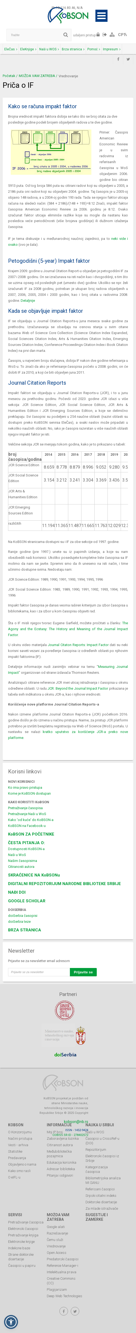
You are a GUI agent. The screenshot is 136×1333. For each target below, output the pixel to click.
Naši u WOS (49, 49)
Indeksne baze (19, 1248)
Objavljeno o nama (22, 1164)
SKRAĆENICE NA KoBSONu (34, 875)
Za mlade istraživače (101, 1208)
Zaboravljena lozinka (63, 1138)
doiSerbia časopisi (22, 916)
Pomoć (93, 49)
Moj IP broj (55, 1132)
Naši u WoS (17, 855)
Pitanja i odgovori (60, 1175)
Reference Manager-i (62, 1266)
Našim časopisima (22, 861)
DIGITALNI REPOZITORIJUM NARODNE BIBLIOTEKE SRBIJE (64, 883)
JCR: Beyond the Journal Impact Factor (78, 688)
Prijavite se (83, 972)
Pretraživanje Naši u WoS (27, 814)
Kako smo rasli (19, 1171)
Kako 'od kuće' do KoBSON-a (30, 820)
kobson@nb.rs (76, 1122)
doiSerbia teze (19, 922)
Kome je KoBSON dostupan (29, 793)
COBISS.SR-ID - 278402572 (70, 1135)
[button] (11, 1322)
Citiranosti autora (21, 867)
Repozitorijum (95, 1150)
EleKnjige (28, 49)
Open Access (56, 1253)
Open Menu (101, 16)
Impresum (111, 49)
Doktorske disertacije (101, 1202)
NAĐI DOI (17, 892)
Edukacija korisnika (61, 1162)
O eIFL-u (14, 1177)
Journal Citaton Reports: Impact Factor (78, 645)
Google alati (56, 1227)
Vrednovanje (56, 1246)
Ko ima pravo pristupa (25, 787)
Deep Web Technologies (64, 1296)
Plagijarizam (57, 1290)
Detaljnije (28, 301)
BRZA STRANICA (24, 930)
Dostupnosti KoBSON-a (26, 849)
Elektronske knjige (21, 1242)
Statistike (15, 1151)
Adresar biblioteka (61, 1169)
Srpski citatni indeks (100, 1196)
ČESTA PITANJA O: (26, 842)
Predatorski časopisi (62, 1259)
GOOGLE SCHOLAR (26, 901)
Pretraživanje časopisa (25, 808)
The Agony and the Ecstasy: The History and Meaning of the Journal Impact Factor (68, 629)
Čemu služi (55, 1240)
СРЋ (122, 34)
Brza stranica (73, 49)
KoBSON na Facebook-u (27, 826)
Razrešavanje (57, 1233)
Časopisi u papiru (21, 1266)
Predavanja (17, 1158)
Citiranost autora (60, 1145)
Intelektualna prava (61, 1272)
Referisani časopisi (100, 1189)
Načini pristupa (20, 1138)
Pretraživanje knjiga (23, 1235)
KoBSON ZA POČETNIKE (31, 834)
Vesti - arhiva (18, 1145)
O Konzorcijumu (20, 1132)
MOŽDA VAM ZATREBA (37, 76)
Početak (9, 76)
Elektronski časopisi (23, 1229)
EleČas (10, 49)
